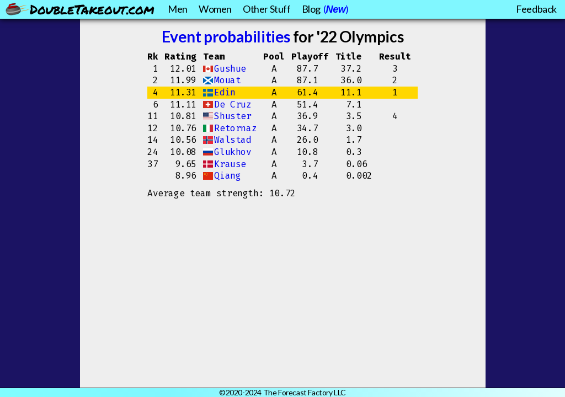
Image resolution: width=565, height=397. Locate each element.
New (336, 9)
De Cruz (232, 104)
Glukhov (232, 152)
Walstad (232, 140)
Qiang (227, 175)
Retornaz (235, 128)
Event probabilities (226, 36)
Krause (230, 164)
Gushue (230, 68)
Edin (224, 92)
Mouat (227, 80)
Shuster (232, 116)
